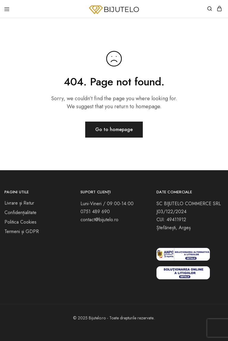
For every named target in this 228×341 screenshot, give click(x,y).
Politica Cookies (20, 222)
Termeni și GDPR (21, 231)
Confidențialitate (20, 212)
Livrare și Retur (19, 203)
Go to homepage (114, 129)
